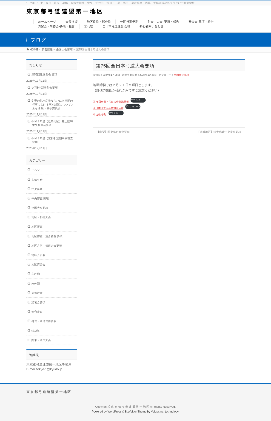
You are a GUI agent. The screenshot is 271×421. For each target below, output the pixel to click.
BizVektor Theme (135, 411)
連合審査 (37, 311)
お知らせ (37, 179)
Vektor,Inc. (157, 411)
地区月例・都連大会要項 (46, 245)
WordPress (115, 411)
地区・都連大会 (41, 217)
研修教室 (37, 293)
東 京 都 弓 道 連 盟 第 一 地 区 (64, 11)
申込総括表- (100, 114)
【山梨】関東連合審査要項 (111, 132)
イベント (37, 170)
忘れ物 (35, 274)
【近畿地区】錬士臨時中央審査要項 (221, 132)
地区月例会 (38, 255)
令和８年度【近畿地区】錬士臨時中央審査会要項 (52, 123)
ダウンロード (138, 100)
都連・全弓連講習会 (43, 321)
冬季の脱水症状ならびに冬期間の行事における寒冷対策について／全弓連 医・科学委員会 (52, 104)
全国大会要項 (181, 74)
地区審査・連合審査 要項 (47, 236)
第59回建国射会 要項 (44, 74)
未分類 (35, 283)
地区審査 (37, 226)
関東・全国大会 (41, 340)
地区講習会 (38, 264)
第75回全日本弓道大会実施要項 (111, 101)
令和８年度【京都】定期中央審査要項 (52, 140)
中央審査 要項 (40, 198)
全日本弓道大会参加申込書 (108, 108)
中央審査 (37, 189)
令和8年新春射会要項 (44, 87)
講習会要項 (38, 302)
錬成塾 (35, 330)
